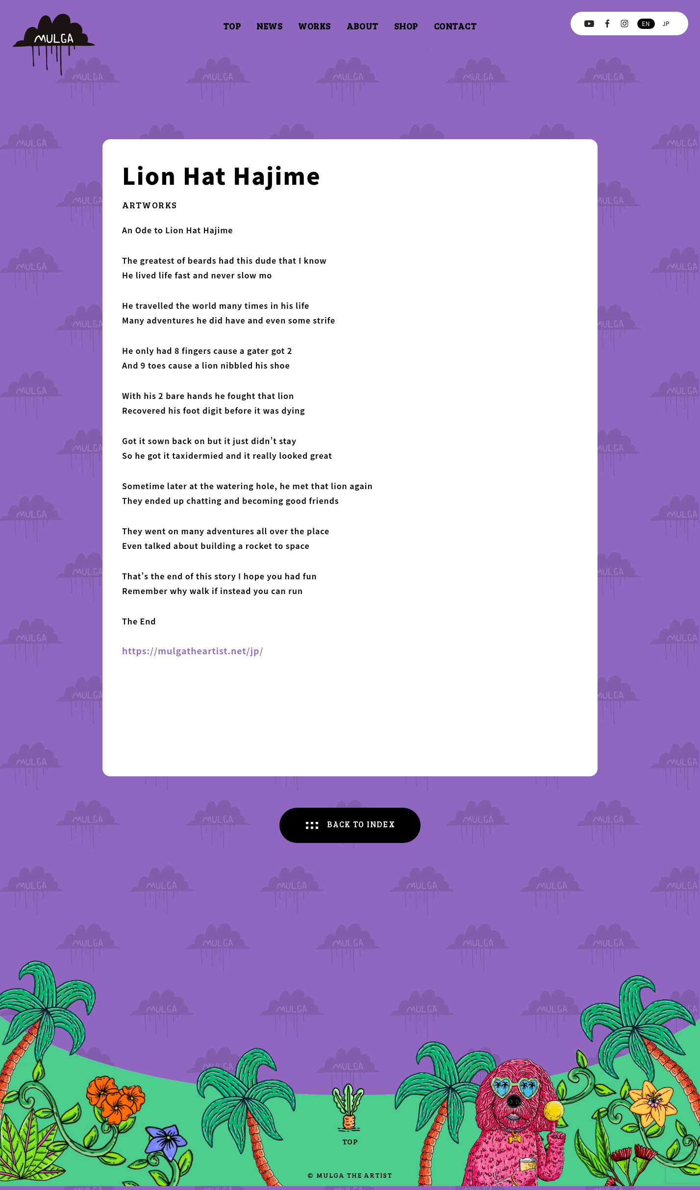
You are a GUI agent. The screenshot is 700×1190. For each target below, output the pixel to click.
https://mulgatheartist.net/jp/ (193, 650)
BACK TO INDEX (362, 827)
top (232, 26)
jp (666, 23)
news (269, 26)
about (362, 26)
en (646, 23)
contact (455, 26)
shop (406, 26)
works (314, 26)
